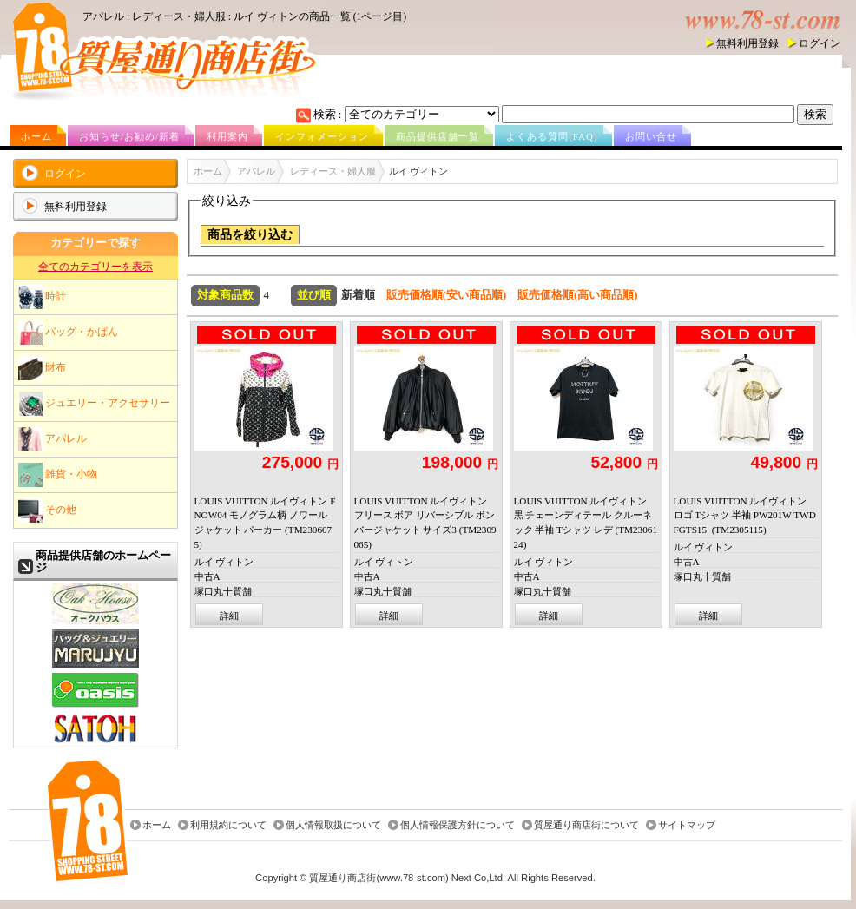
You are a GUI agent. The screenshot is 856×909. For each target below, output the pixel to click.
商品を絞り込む (250, 234)
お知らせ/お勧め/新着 (129, 136)
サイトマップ (686, 825)
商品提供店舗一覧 (437, 136)
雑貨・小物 (57, 475)
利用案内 (227, 136)
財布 (42, 368)
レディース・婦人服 (333, 171)
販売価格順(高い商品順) (577, 295)
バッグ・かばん (68, 332)
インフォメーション (322, 136)
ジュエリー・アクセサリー (94, 404)
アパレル (52, 439)
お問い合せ (651, 136)
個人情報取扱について (333, 825)
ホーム (36, 136)
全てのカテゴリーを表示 (95, 266)
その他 (47, 510)
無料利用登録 (747, 43)
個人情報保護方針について (457, 825)
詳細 (229, 615)
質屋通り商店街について (586, 825)
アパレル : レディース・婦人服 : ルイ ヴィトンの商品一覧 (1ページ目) (244, 16)
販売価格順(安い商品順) (446, 295)
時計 (42, 297)
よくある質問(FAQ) (552, 136)
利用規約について (228, 825)
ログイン (819, 43)
